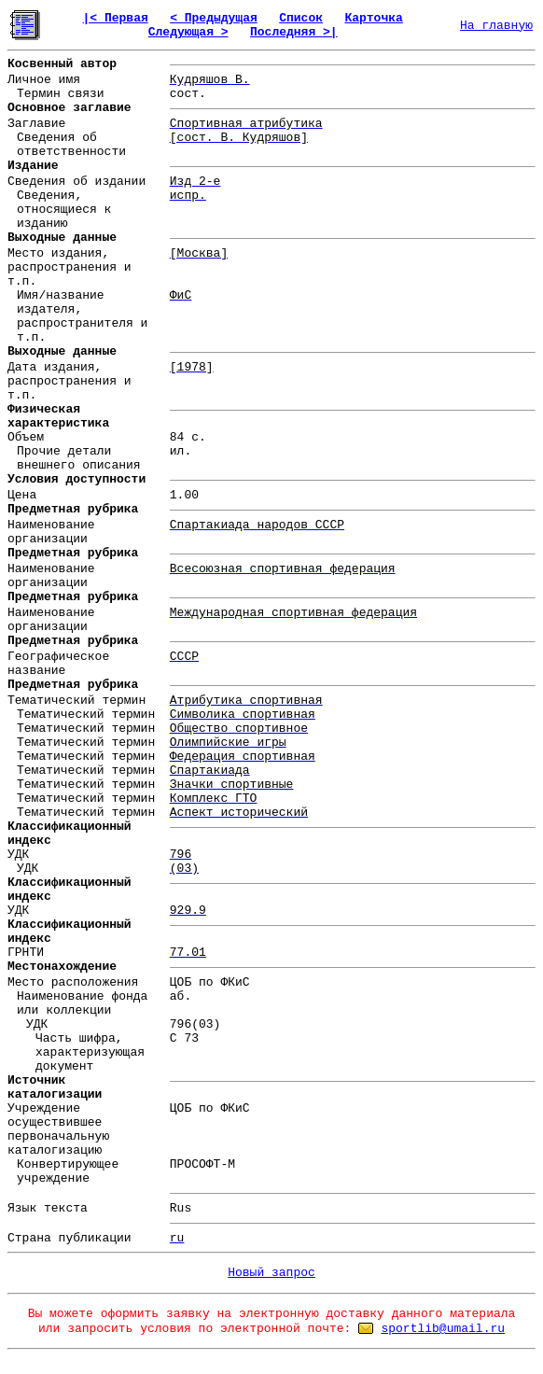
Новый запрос (271, 1273)
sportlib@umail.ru (443, 1329)
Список (301, 18)
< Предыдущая (214, 18)
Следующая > (188, 32)
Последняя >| (294, 32)
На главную (496, 26)
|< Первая (115, 18)
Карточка (373, 18)
